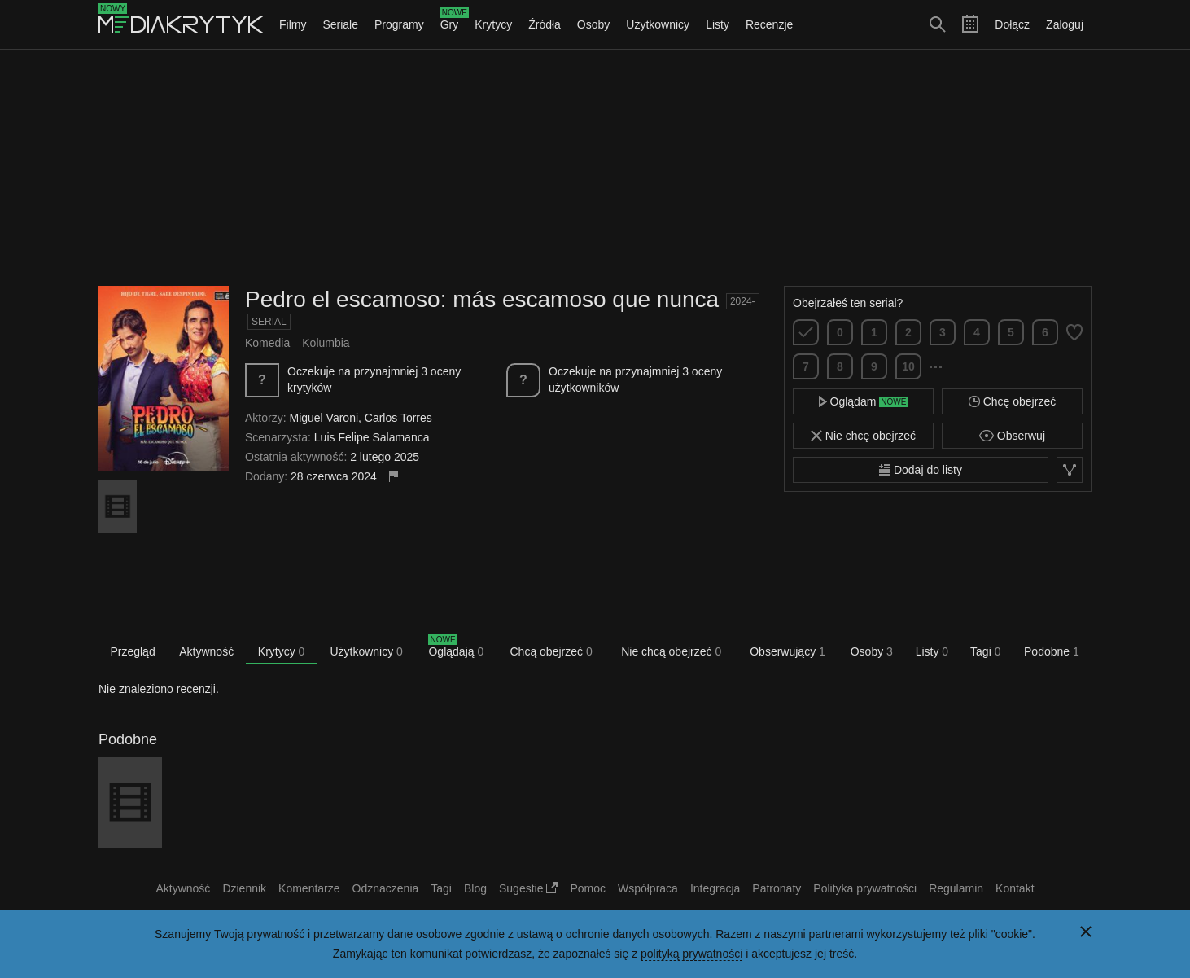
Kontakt (1014, 888)
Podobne (1051, 651)
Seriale (340, 24)
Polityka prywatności (865, 888)
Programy (399, 24)
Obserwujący (787, 651)
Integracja (715, 888)
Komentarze (308, 888)
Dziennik (244, 888)
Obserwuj (1012, 435)
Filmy (292, 24)
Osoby (593, 24)
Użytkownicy (657, 24)
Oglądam (863, 401)
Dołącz (1012, 24)
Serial (269, 321)
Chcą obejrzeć (551, 651)
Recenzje (769, 24)
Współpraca (648, 888)
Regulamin (956, 888)
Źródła (544, 24)
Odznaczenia (385, 888)
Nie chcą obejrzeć (671, 651)
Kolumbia (325, 342)
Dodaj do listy (920, 469)
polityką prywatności (691, 953)
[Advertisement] (595, 168)
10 (908, 366)
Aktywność (206, 651)
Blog (475, 888)
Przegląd (132, 651)
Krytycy (493, 24)
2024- (742, 301)
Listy (717, 24)
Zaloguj (1064, 24)
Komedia (267, 342)
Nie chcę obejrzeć (863, 435)
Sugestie (528, 888)
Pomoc (588, 888)
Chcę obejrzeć (1012, 401)
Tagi (985, 651)
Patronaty (776, 888)
